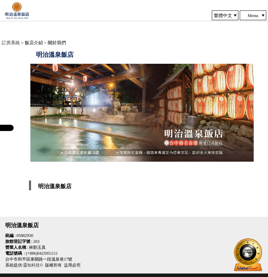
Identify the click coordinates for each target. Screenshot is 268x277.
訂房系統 (11, 42)
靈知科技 (31, 265)
